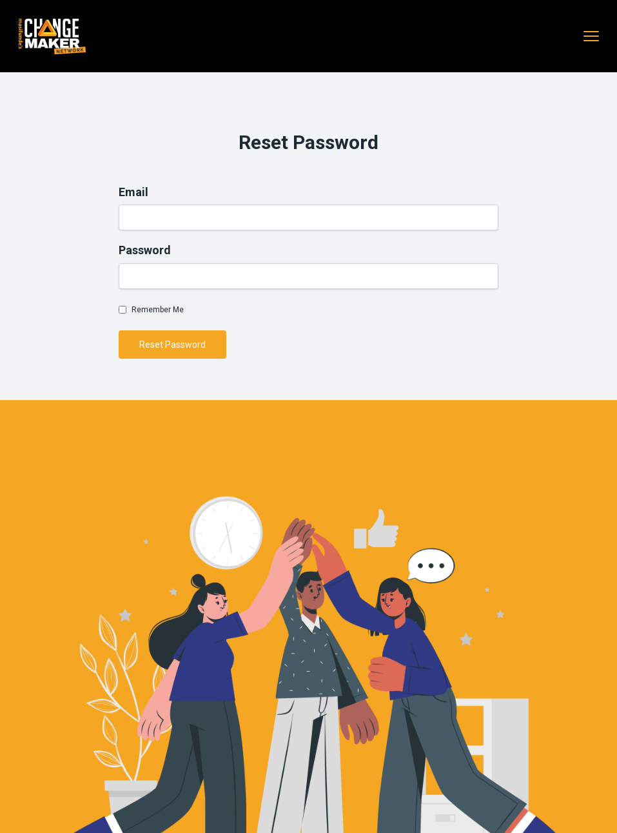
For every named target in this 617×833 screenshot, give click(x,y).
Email (133, 192)
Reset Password (172, 344)
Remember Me (158, 309)
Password (145, 250)
